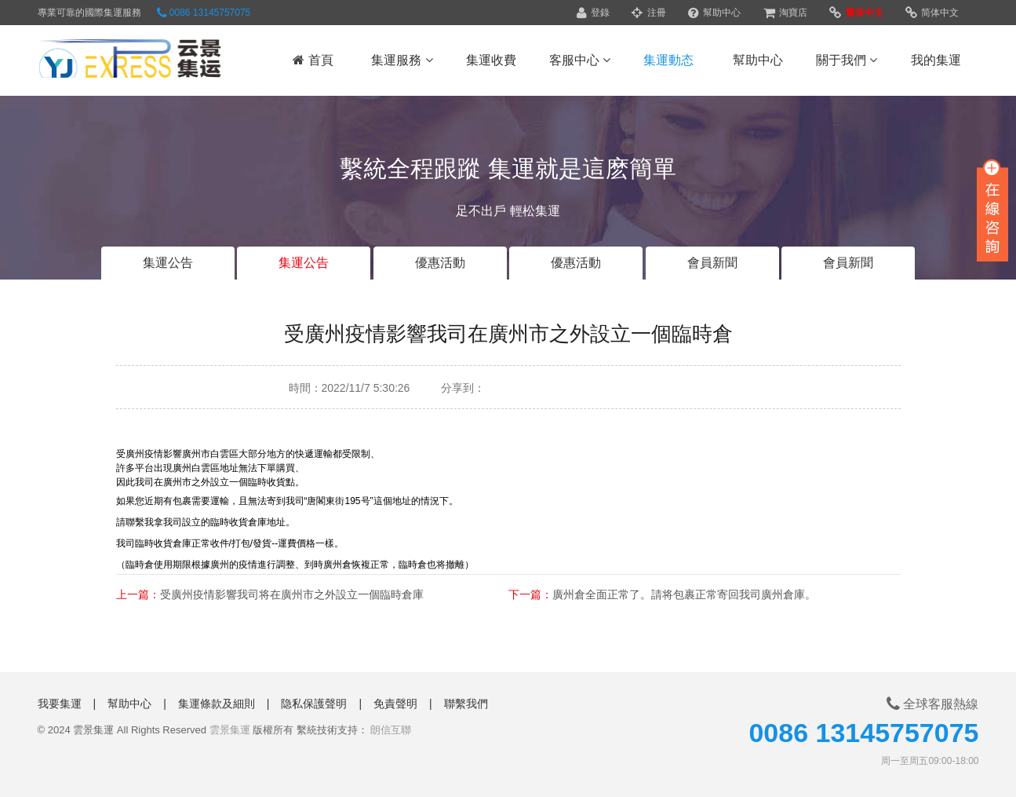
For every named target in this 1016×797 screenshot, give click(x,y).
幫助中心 (714, 12)
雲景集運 (229, 730)
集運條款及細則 (216, 703)
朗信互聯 (390, 730)
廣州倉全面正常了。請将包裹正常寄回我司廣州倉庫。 (684, 594)
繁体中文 (856, 12)
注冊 (648, 12)
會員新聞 (712, 262)
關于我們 (846, 60)
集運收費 (491, 60)
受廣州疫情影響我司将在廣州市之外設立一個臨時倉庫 (292, 594)
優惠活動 (440, 262)
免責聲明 (395, 703)
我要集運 (60, 703)
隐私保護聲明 (314, 703)
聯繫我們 (466, 703)
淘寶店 (785, 12)
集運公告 (168, 262)
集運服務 (401, 60)
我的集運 (936, 60)
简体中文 (932, 12)
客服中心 (579, 60)
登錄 (593, 12)
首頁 (313, 60)
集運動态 (668, 60)
